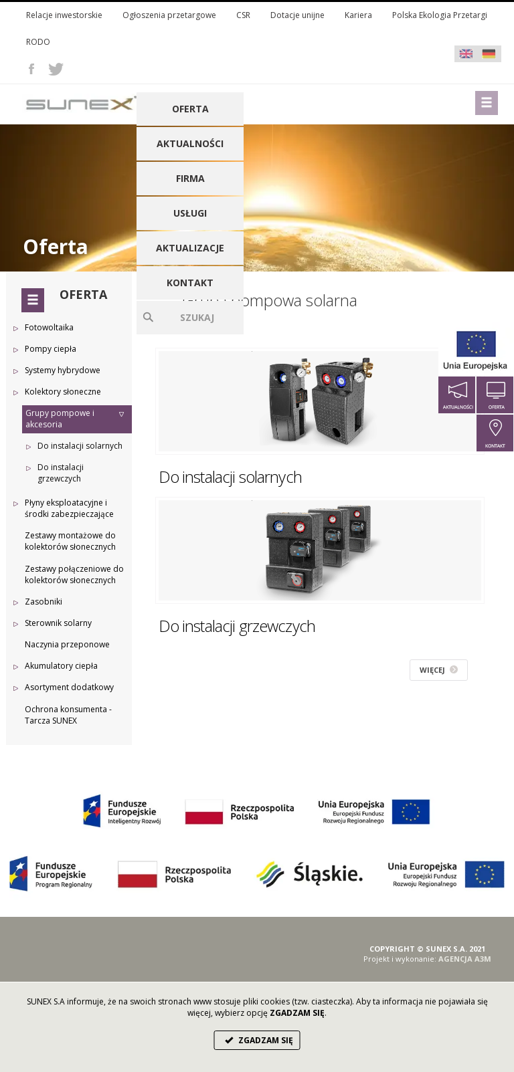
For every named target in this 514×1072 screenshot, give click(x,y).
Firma (190, 178)
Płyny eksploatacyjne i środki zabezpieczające (69, 508)
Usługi (190, 213)
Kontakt (190, 282)
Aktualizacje (190, 247)
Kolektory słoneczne (63, 391)
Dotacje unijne (297, 15)
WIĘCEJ (439, 670)
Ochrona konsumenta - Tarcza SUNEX (68, 715)
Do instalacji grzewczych (60, 472)
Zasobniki (43, 601)
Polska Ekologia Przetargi (439, 15)
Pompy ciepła (50, 348)
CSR (243, 15)
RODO (38, 41)
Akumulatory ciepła (61, 665)
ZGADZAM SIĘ (257, 1040)
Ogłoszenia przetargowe (169, 15)
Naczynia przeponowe (67, 644)
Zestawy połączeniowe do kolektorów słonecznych (74, 574)
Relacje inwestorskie (64, 15)
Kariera (358, 15)
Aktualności (190, 143)
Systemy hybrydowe (62, 370)
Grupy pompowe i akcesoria (59, 418)
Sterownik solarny (58, 623)
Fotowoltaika (49, 327)
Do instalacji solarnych (79, 445)
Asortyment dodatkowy (69, 687)
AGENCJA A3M (464, 959)
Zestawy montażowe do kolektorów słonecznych (70, 541)
